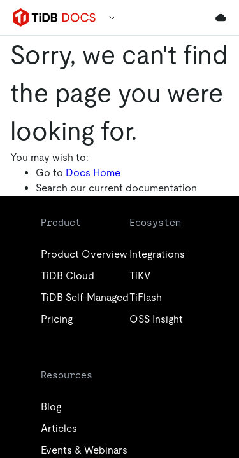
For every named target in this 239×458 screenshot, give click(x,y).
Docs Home (93, 173)
